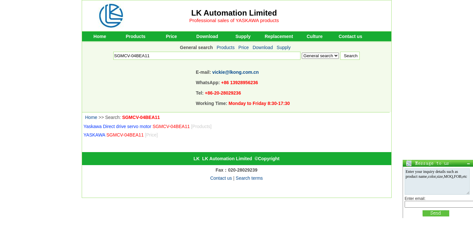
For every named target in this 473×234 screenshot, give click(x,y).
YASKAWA (121, 134)
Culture (315, 36)
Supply (243, 36)
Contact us (350, 36)
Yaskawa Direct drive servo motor (148, 126)
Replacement (279, 36)
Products (136, 36)
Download (207, 36)
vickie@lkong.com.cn (235, 72)
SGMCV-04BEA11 (141, 117)
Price (171, 36)
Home (99, 36)
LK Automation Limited (234, 12)
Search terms (249, 178)
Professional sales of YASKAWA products (234, 20)
